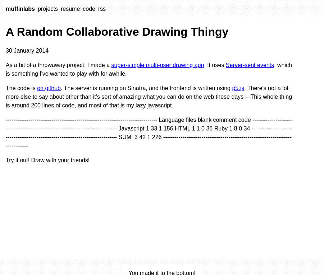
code (89, 9)
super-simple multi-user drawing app (157, 65)
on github (49, 88)
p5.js (238, 88)
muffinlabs (20, 9)
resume (70, 9)
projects (48, 9)
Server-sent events (250, 65)
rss (102, 9)
